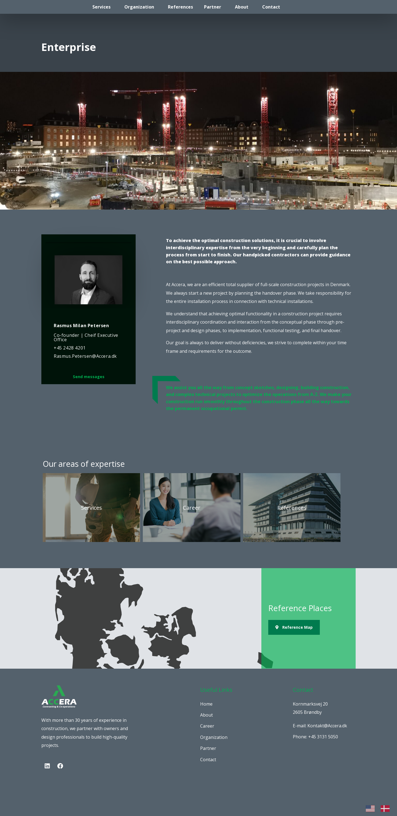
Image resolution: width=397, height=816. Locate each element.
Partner (212, 7)
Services (101, 7)
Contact (271, 7)
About (241, 7)
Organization (139, 7)
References (180, 7)
